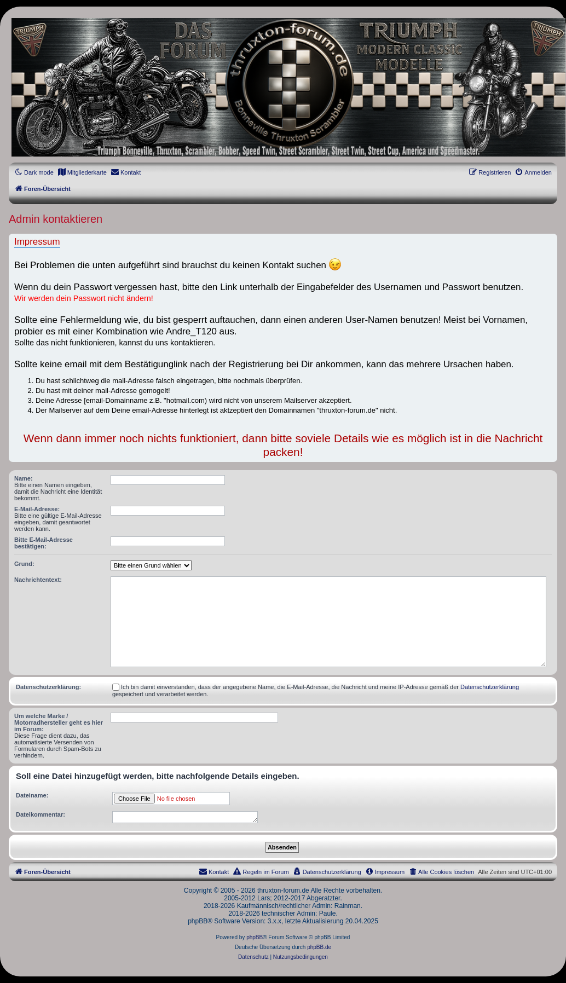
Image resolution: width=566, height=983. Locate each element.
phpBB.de (319, 947)
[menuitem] (82, 172)
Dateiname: (32, 795)
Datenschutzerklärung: (48, 687)
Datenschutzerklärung (489, 687)
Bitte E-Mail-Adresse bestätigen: (43, 543)
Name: (23, 478)
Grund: (24, 563)
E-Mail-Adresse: (37, 509)
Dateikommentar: (40, 814)
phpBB (254, 937)
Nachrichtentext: (38, 579)
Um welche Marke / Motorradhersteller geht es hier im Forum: (58, 722)
